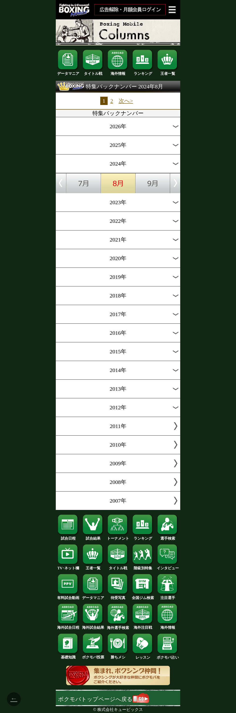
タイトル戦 (93, 72)
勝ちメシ (118, 655)
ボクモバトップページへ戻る (103, 699)
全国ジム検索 (143, 596)
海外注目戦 (143, 625)
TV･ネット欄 (68, 566)
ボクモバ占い (167, 655)
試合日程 (68, 536)
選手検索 (167, 536)
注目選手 (167, 596)
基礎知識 (68, 655)
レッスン (143, 655)
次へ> (126, 101)
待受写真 (118, 596)
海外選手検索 (118, 626)
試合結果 (93, 536)
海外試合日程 (68, 625)
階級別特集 (143, 566)
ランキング (143, 72)
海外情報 (118, 72)
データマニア (68, 72)
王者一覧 (167, 72)
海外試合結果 (93, 625)
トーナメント (118, 536)
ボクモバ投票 (93, 655)
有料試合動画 (68, 596)
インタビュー (167, 566)
